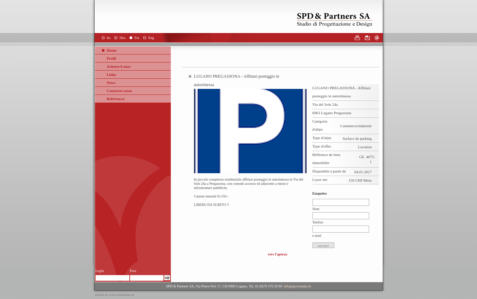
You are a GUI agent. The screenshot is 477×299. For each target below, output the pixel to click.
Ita (109, 38)
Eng (151, 38)
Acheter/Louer (119, 66)
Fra (137, 38)
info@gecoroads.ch (297, 286)
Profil (111, 58)
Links (111, 74)
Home (112, 50)
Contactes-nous (119, 91)
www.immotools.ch (121, 295)
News (111, 82)
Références (116, 99)
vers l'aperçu (277, 254)
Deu (122, 38)
